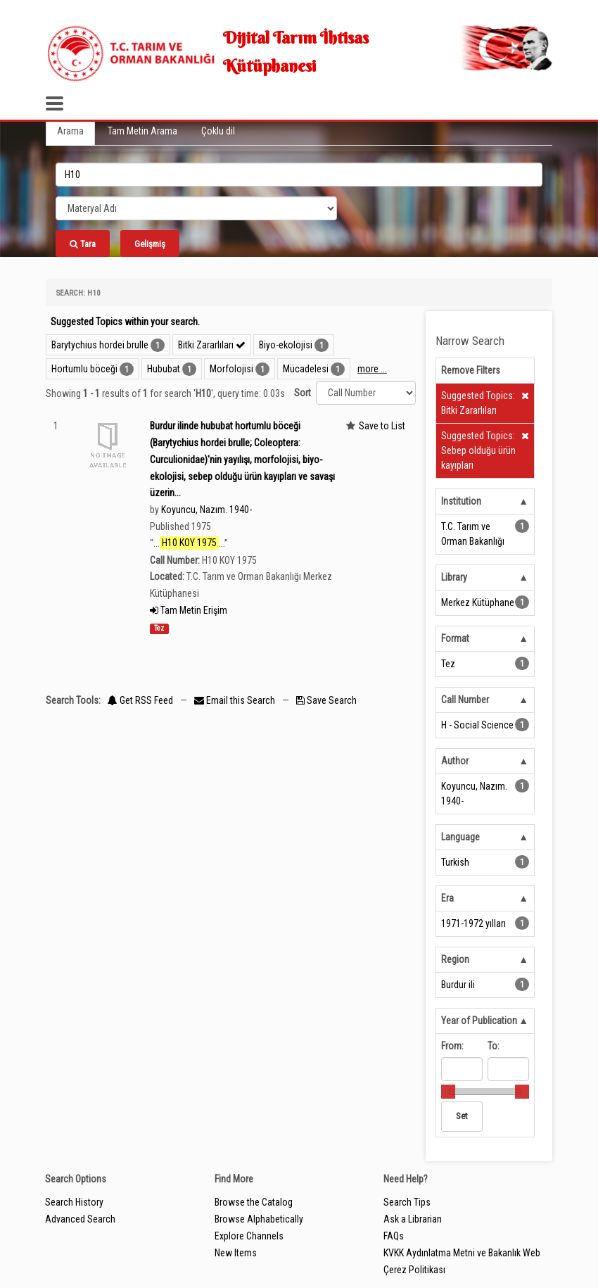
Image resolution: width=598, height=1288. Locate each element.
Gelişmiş (149, 244)
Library (454, 577)
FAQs (393, 1236)
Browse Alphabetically (259, 1219)
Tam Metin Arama (142, 131)
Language (460, 836)
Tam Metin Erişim (188, 610)
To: (494, 1046)
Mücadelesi (306, 368)
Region (455, 959)
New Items (236, 1252)
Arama (70, 131)
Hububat (163, 368)
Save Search (326, 700)
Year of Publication (479, 1020)
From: (452, 1046)
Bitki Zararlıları (212, 345)
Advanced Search (80, 1219)
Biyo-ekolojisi (285, 345)
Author (455, 760)
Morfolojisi (231, 368)
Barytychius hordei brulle (99, 345)
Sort (302, 392)
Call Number (465, 699)
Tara (83, 244)
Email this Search (235, 700)
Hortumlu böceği (84, 368)
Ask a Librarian (412, 1219)
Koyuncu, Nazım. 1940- (206, 509)
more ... (372, 368)
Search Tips (407, 1202)
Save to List (382, 425)
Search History (74, 1202)
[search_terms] (299, 175)
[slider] (448, 1092)
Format (455, 638)
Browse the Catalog (254, 1202)
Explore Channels (249, 1236)
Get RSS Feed (140, 700)
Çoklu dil (218, 131)
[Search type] (196, 208)
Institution (461, 501)
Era (447, 898)
